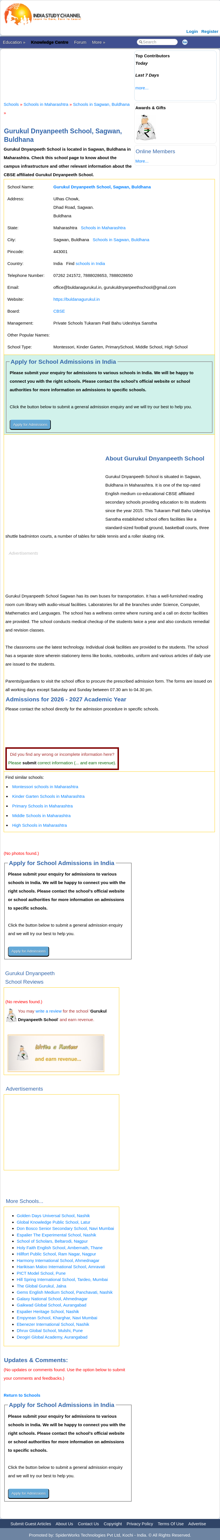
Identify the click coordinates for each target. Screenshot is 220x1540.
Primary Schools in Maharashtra (42, 805)
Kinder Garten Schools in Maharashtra (48, 796)
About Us (64, 1523)
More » (98, 42)
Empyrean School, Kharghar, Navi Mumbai (57, 1317)
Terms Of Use (171, 1523)
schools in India (90, 263)
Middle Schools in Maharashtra (41, 815)
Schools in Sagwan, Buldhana (101, 104)
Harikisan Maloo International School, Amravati (61, 1266)
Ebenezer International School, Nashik (53, 1324)
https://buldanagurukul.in (76, 299)
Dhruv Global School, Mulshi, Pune (50, 1330)
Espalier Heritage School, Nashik (48, 1311)
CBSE (59, 311)
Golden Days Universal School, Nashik (53, 1215)
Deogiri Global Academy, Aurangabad (52, 1337)
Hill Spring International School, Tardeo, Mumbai (62, 1279)
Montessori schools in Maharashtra (45, 786)
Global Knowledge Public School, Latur (53, 1222)
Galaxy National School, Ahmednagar (52, 1298)
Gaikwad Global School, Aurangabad (51, 1305)
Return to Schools (22, 1395)
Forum (80, 42)
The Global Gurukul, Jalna (41, 1286)
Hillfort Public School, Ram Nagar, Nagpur (56, 1253)
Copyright (113, 1523)
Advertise (197, 1523)
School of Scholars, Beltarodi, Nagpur (52, 1241)
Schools (11, 104)
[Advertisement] (107, 70)
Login (192, 31)
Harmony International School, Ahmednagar (58, 1260)
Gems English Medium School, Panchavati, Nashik (65, 1292)
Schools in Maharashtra (46, 104)
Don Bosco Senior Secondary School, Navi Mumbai (65, 1228)
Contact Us (88, 1523)
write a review (48, 1011)
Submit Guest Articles (31, 1523)
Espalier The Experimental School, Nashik (56, 1234)
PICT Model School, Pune (41, 1273)
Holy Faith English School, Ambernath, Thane (59, 1247)
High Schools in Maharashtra (39, 825)
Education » (14, 42)
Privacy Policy (140, 1523)
